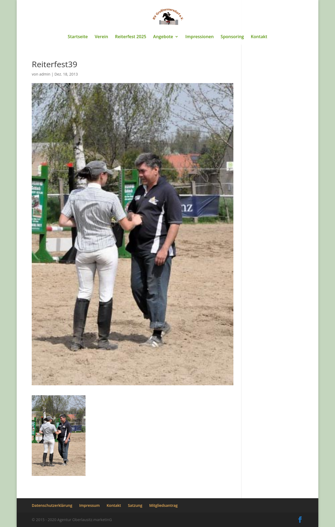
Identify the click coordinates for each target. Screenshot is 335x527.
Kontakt (259, 37)
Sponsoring (232, 37)
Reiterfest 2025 (130, 37)
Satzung (135, 505)
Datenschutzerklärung (52, 505)
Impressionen (199, 37)
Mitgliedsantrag (163, 505)
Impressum (89, 505)
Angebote (163, 37)
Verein (101, 37)
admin (44, 74)
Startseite (78, 37)
